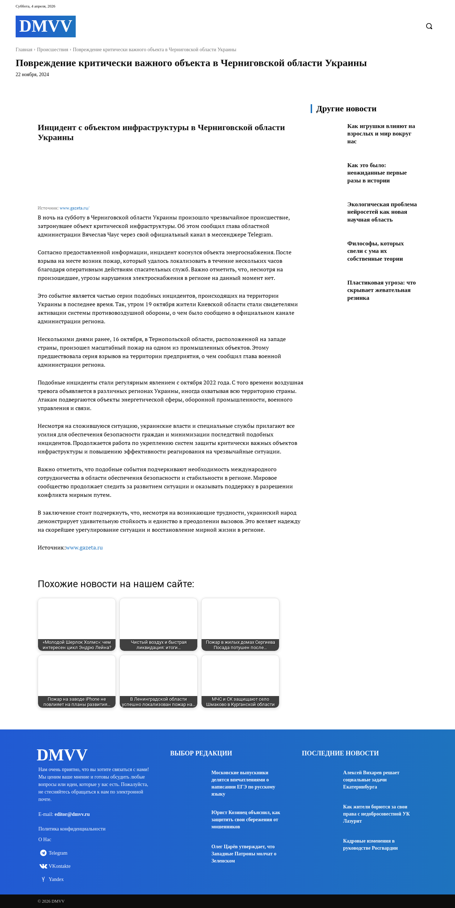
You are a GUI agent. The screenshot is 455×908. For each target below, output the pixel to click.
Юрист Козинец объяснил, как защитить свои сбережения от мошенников (246, 819)
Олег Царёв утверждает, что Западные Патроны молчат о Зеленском (244, 854)
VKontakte (59, 867)
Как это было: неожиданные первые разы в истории (378, 172)
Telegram (58, 854)
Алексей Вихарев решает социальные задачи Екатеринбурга (371, 780)
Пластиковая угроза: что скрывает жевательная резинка (378, 292)
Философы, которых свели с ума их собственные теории (377, 253)
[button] (429, 26)
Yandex (56, 880)
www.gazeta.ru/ (74, 208)
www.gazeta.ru (84, 547)
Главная (24, 49)
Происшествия (52, 49)
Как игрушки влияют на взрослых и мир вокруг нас (378, 133)
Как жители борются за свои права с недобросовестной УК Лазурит (376, 814)
